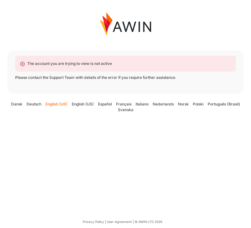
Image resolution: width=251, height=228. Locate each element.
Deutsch (34, 104)
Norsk (183, 104)
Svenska (125, 109)
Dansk (16, 104)
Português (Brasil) (224, 104)
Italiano (142, 104)
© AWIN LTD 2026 (148, 222)
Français (124, 104)
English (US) (83, 104)
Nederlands (163, 104)
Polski (198, 104)
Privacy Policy (93, 222)
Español (105, 104)
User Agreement (119, 222)
